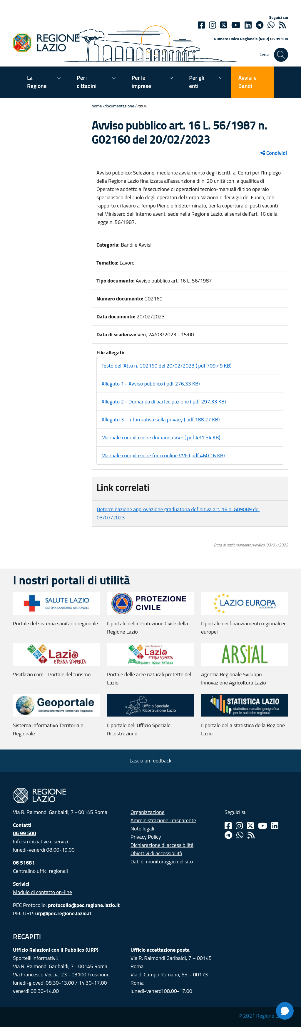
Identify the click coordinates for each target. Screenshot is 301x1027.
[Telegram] (228, 835)
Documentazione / (121, 106)
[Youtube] (235, 25)
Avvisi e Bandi (247, 81)
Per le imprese (141, 81)
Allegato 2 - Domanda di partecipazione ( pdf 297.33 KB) (163, 402)
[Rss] (251, 835)
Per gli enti (196, 81)
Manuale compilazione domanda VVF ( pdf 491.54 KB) (160, 437)
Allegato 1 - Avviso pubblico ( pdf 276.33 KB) (150, 384)
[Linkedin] (248, 25)
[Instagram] (212, 25)
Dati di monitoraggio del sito (162, 861)
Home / (98, 106)
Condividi (273, 153)
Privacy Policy (146, 837)
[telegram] (259, 25)
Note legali (142, 828)
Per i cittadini (86, 81)
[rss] (282, 25)
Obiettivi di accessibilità (156, 853)
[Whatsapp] (271, 25)
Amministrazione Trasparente (163, 820)
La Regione (37, 81)
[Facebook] (201, 25)
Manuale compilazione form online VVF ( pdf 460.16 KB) (163, 455)
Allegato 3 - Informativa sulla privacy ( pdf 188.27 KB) (160, 419)
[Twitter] (223, 25)
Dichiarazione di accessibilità (162, 845)
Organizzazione (148, 812)
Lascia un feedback (150, 761)
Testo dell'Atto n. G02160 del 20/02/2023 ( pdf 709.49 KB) (166, 366)
